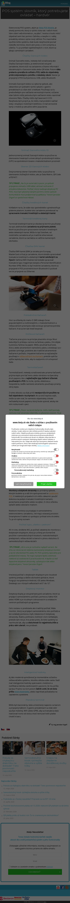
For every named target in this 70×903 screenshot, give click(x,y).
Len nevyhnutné (23, 484)
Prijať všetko (46, 484)
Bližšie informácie (43, 445)
